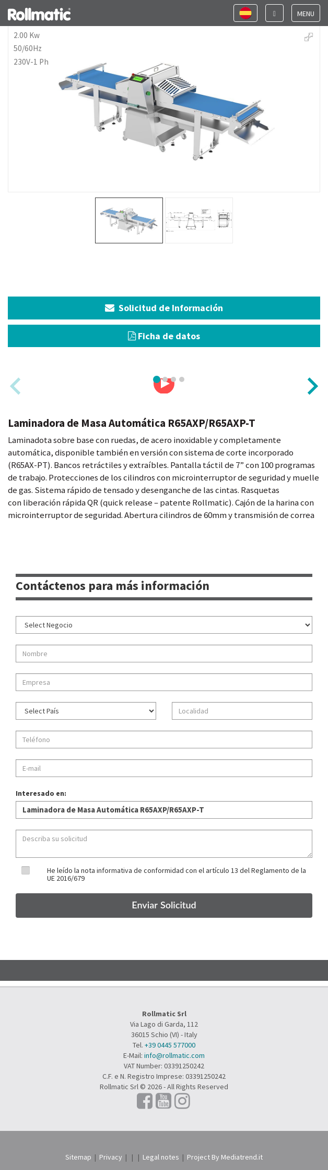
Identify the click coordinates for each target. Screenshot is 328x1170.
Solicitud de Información (164, 308)
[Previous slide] (16, 386)
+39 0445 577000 (170, 1045)
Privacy (110, 1157)
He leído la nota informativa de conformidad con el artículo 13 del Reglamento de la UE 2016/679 (176, 874)
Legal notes (161, 1157)
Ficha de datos (164, 336)
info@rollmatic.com (174, 1055)
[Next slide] (311, 386)
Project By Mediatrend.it (225, 1157)
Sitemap (78, 1157)
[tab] (156, 379)
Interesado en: (41, 793)
